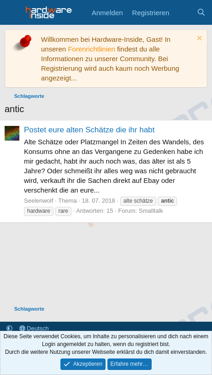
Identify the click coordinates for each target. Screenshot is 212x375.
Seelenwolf (38, 200)
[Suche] (201, 12)
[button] (9, 328)
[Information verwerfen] (198, 39)
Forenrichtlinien (91, 49)
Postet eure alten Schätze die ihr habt (89, 129)
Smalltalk (151, 210)
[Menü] (13, 12)
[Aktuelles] (183, 12)
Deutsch (34, 328)
